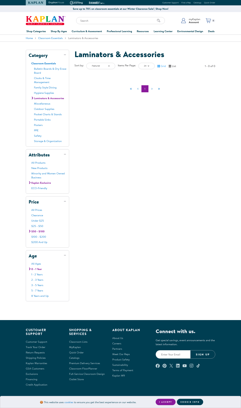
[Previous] (137, 88)
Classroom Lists (78, 342)
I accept (165, 401)
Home (29, 38)
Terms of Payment (122, 370)
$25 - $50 (37, 226)
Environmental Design (190, 31)
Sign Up (203, 354)
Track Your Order (35, 347)
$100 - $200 (38, 237)
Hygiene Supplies (44, 93)
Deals (211, 31)
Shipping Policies (36, 358)
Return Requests (35, 352)
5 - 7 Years (37, 290)
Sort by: (79, 65)
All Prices (36, 210)
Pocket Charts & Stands (48, 114)
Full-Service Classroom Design (87, 374)
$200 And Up (39, 242)
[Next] (151, 88)
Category (38, 55)
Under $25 (37, 220)
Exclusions (32, 374)
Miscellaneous (42, 103)
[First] (130, 88)
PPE (36, 130)
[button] (190, 21)
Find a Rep (186, 2)
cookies (68, 402)
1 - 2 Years (37, 274)
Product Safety (121, 359)
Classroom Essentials (50, 38)
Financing (31, 379)
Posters (38, 125)
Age (33, 255)
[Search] (158, 20)
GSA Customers (35, 368)
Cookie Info (190, 401)
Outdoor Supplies (44, 109)
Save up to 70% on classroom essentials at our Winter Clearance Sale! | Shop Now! (120, 9)
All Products (38, 162)
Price (34, 202)
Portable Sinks (42, 119)
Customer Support (170, 2)
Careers (116, 343)
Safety (38, 136)
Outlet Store (76, 379)
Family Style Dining (45, 87)
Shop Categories (36, 31)
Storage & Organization (48, 141)
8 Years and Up (40, 296)
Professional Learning (119, 31)
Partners (117, 349)
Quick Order (209, 2)
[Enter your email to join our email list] (173, 354)
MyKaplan (75, 347)
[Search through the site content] (120, 20)
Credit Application (36, 384)
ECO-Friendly (39, 188)
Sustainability (120, 365)
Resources (143, 31)
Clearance (37, 215)
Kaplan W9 (118, 375)
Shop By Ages (59, 31)
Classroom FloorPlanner (83, 368)
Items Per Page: (127, 65)
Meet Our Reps (121, 354)
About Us (117, 338)
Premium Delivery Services (84, 363)
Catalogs (197, 2)
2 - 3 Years (37, 280)
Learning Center (163, 31)
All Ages (36, 263)
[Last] (159, 88)
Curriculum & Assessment (87, 31)
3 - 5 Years (37, 285)
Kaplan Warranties (36, 363)
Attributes (39, 154)
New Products (39, 168)
